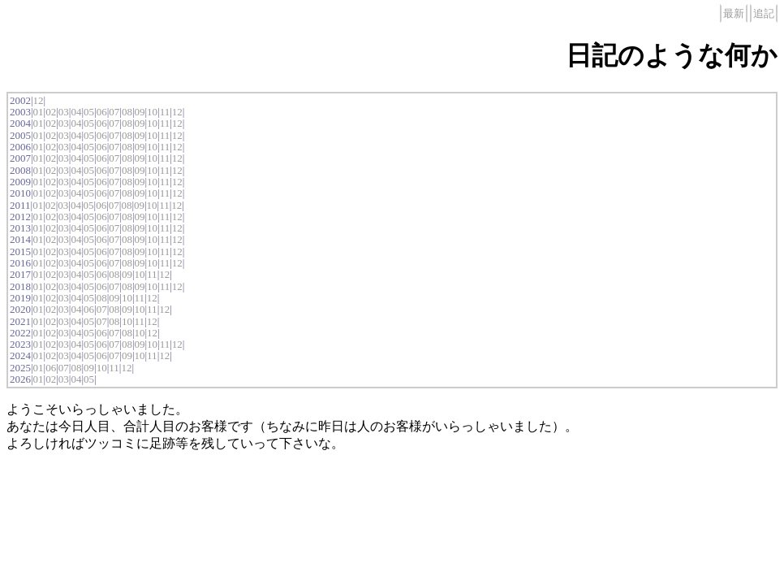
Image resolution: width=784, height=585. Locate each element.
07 (114, 112)
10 (152, 112)
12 (38, 100)
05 (89, 112)
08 (127, 112)
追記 (763, 13)
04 (76, 112)
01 (38, 112)
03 (63, 112)
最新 (733, 13)
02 (50, 112)
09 (139, 112)
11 (165, 112)
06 (102, 112)
